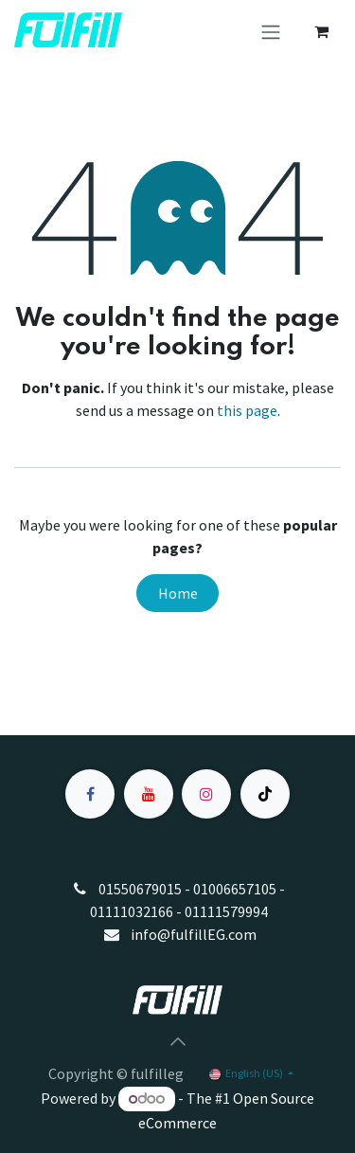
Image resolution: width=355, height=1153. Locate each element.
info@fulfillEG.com (194, 934)
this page (247, 410)
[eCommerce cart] (321, 31)
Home (178, 593)
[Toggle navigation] (271, 31)
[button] (178, 1041)
